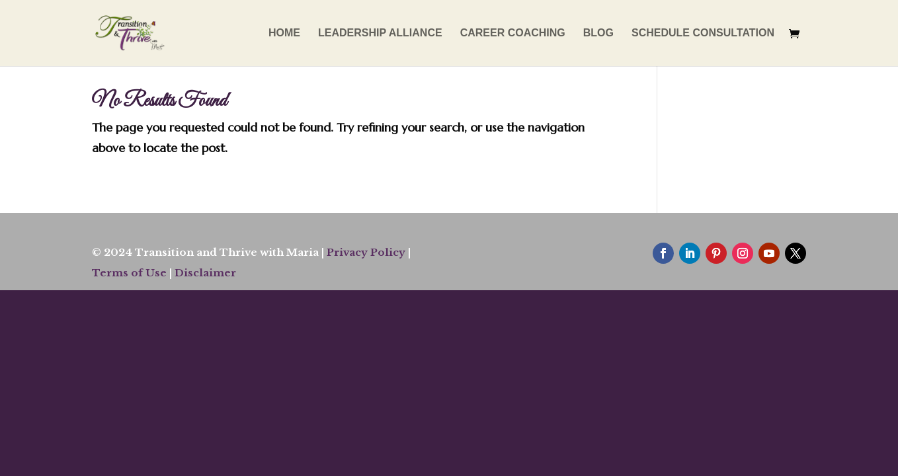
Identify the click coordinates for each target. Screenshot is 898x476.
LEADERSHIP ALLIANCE (380, 33)
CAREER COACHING (512, 33)
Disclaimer (205, 272)
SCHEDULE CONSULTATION (703, 33)
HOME (284, 33)
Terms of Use (129, 272)
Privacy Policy (366, 252)
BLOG (598, 33)
